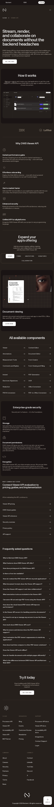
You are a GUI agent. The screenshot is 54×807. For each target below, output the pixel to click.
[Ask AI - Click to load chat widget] (47, 800)
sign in (14, 82)
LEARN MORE (9, 323)
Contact (30, 758)
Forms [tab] (19, 256)
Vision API (6, 735)
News (4, 784)
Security (5, 767)
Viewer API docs (40, 726)
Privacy (5, 775)
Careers (5, 762)
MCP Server (7, 739)
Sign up (7, 82)
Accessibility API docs (40, 731)
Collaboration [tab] (27, 260)
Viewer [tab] (10, 256)
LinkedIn (30, 762)
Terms (5, 780)
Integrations (39, 737)
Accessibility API (8, 730)
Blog (20, 722)
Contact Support (41, 741)
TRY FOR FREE (9, 61)
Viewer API (6, 726)
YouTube (30, 767)
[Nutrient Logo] (4, 10)
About (5, 758)
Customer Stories (25, 730)
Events (21, 726)
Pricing (21, 739)
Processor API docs (42, 722)
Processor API (7, 722)
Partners (6, 771)
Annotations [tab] (29, 256)
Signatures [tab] (42, 256)
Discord (29, 771)
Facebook (30, 780)
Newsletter (22, 735)
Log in (37, 746)
